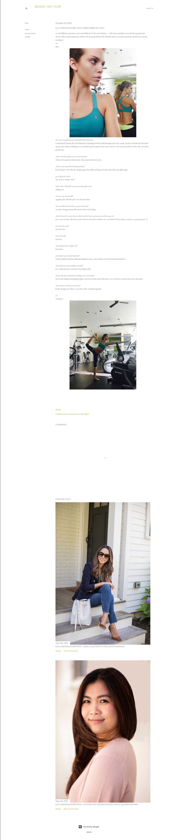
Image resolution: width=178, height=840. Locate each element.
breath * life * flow (48, 6)
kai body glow (60, 169)
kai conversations (30, 33)
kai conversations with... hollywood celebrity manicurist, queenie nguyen (96, 804)
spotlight (27, 37)
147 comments (71, 651)
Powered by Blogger (89, 826)
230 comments (71, 809)
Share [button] (27, 23)
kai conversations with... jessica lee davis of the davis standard (89, 646)
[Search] (149, 8)
